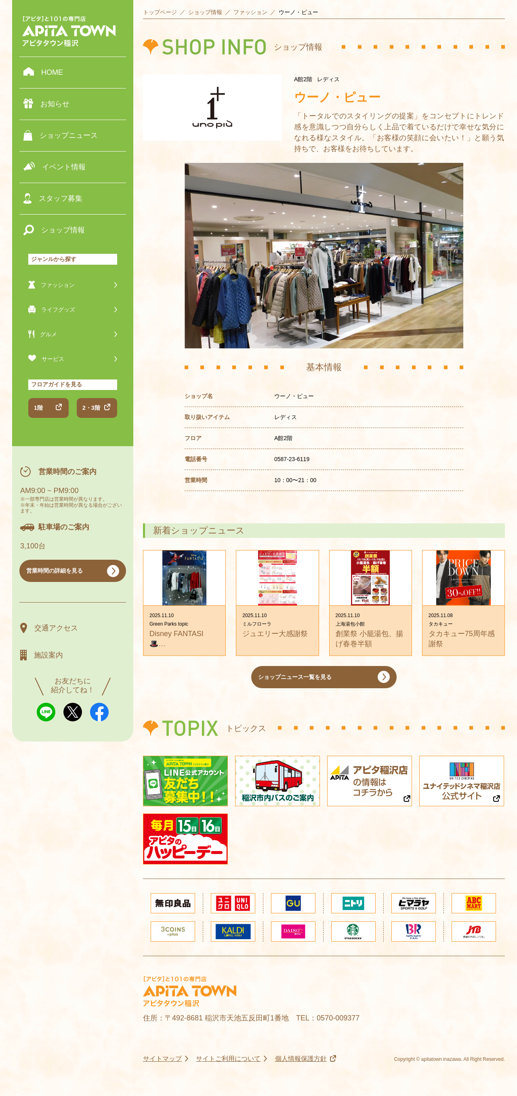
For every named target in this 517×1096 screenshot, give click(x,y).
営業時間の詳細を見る (54, 570)
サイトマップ (162, 1058)
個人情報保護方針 (301, 1058)
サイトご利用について (228, 1058)
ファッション (250, 12)
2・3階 (91, 408)
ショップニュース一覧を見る (295, 677)
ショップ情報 (205, 12)
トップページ (160, 12)
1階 (38, 408)
